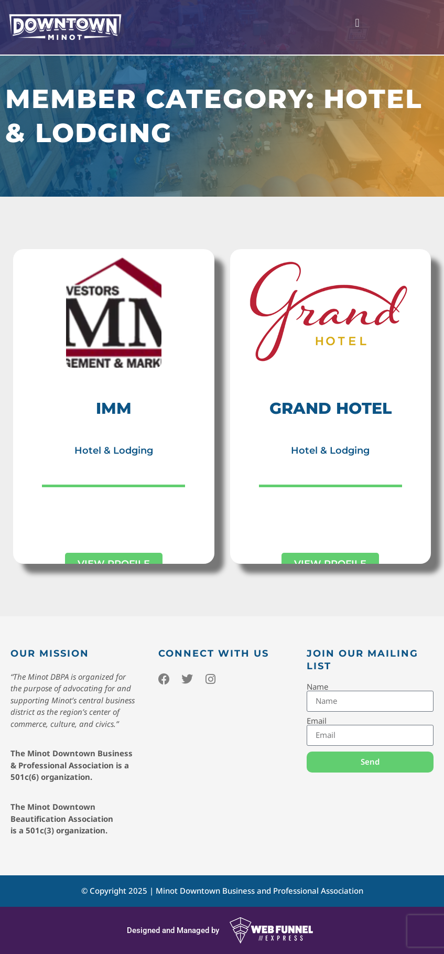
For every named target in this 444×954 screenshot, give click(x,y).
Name (317, 687)
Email (317, 721)
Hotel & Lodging (113, 450)
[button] (357, 23)
